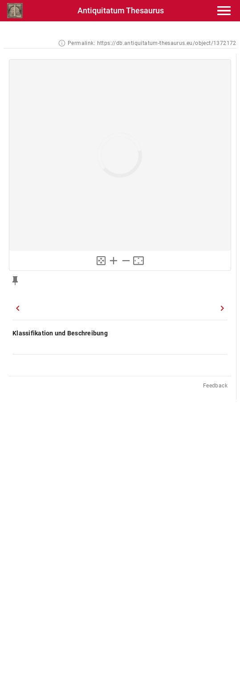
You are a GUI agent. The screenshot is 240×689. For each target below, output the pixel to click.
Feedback (215, 386)
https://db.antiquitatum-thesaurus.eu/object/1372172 (166, 43)
